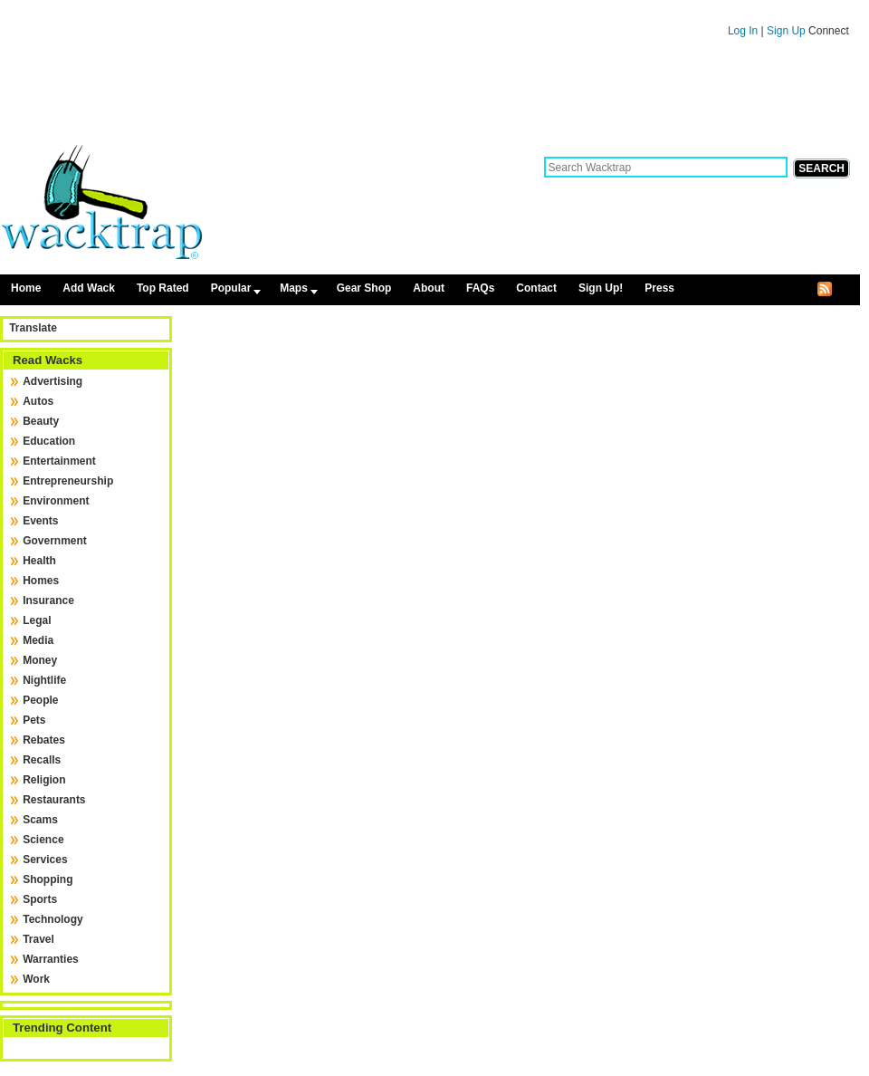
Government (55, 540)
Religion (44, 779)
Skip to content (429, 8)
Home (26, 288)
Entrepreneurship (68, 481)
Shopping (47, 879)
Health (39, 560)
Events (40, 520)
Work (36, 979)
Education (49, 441)
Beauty (41, 421)
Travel (38, 939)
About (428, 288)
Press (659, 288)
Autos (38, 401)
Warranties (51, 959)
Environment (56, 501)
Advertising (52, 381)
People (40, 700)
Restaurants (54, 799)
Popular (231, 288)
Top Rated (163, 288)
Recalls (42, 760)
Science (43, 839)
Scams (40, 819)
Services (45, 859)
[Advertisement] (429, 98)
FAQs (480, 288)
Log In (743, 30)
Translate (33, 328)
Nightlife (44, 680)
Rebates (44, 740)
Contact (536, 288)
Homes (41, 580)
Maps (294, 288)
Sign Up (787, 30)
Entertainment (59, 461)
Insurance (48, 600)
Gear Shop (364, 288)
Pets (34, 720)
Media (38, 640)
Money (40, 660)
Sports (40, 899)
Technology (52, 919)
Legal (37, 620)
